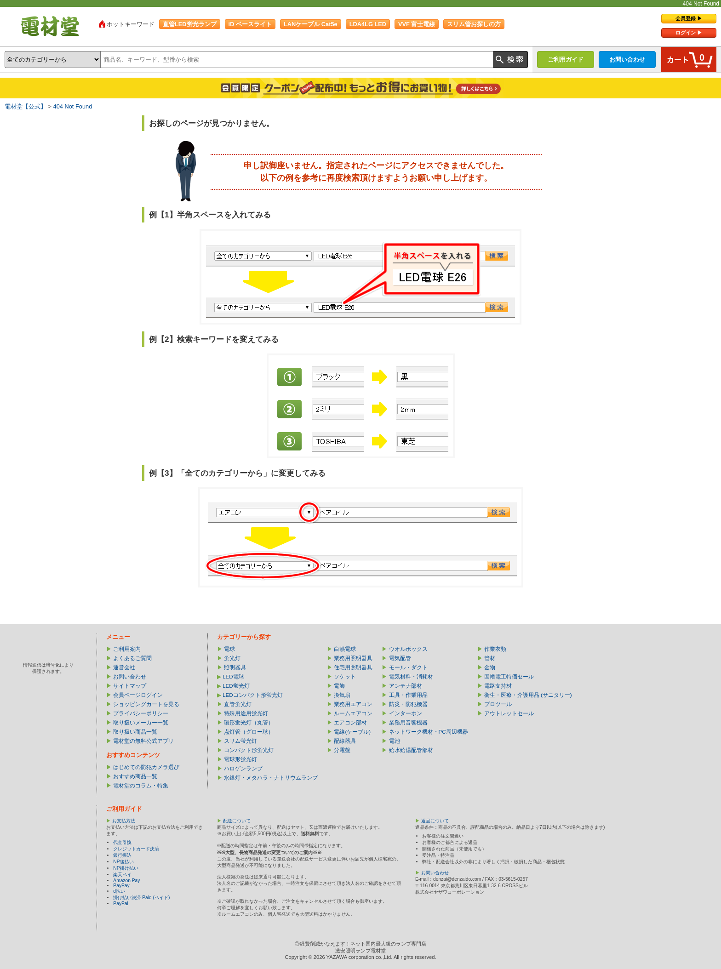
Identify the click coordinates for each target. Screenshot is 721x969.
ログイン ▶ (688, 32)
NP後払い (123, 861)
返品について (435, 820)
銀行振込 (122, 855)
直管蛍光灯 (238, 704)
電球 (229, 649)
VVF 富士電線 (416, 24)
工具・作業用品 (408, 695)
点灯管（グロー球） (249, 732)
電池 (394, 741)
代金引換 (122, 842)
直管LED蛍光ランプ (190, 24)
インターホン (405, 713)
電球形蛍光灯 (240, 759)
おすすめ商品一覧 (135, 776)
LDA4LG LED (367, 24)
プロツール (498, 704)
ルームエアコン (353, 713)
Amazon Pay (126, 880)
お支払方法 (123, 820)
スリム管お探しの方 (474, 24)
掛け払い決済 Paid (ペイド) (141, 897)
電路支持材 (498, 686)
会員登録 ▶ (688, 18)
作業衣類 (495, 649)
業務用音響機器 (408, 722)
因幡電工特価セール (509, 676)
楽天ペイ (122, 874)
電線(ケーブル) (352, 732)
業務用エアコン (353, 704)
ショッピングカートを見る (146, 704)
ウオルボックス (408, 649)
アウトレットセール (509, 713)
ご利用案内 (127, 649)
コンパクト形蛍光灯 (249, 750)
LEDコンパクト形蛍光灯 (252, 695)
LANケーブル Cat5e (311, 24)
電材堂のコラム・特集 (140, 785)
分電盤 (342, 750)
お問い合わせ (627, 59)
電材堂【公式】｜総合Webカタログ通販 (50, 26)
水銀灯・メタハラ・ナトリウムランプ (271, 778)
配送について (237, 820)
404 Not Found (72, 106)
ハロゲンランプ (243, 768)
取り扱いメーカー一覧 (140, 722)
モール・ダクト (408, 667)
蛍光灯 (232, 658)
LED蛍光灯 (236, 686)
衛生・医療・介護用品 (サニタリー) (528, 695)
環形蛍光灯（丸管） (249, 722)
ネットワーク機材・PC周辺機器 (428, 732)
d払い (119, 891)
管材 (489, 658)
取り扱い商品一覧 (135, 732)
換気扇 (342, 695)
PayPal (120, 903)
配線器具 (345, 741)
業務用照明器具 (353, 658)
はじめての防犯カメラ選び (146, 767)
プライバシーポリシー (140, 713)
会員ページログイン (138, 695)
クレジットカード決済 (136, 848)
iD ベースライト (250, 24)
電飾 (339, 686)
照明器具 (235, 667)
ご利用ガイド (566, 59)
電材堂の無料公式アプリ (143, 741)
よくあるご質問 (132, 658)
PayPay (121, 885)
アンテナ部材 (405, 686)
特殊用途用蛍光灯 (246, 713)
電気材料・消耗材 (411, 676)
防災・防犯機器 (408, 704)
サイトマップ (129, 686)
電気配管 (400, 658)
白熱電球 (345, 649)
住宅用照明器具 (353, 667)
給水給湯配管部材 (411, 750)
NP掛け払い (125, 868)
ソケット (345, 676)
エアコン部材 (350, 722)
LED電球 (233, 676)
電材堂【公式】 (25, 106)
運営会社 (124, 667)
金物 (489, 667)
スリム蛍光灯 (240, 741)
